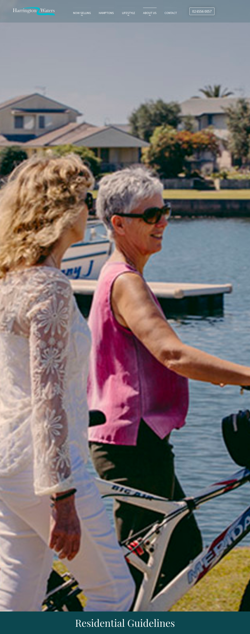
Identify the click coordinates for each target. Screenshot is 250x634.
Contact (171, 13)
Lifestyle (128, 13)
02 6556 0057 (202, 11)
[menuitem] (80, 12)
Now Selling (80, 12)
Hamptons (105, 13)
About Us (150, 12)
